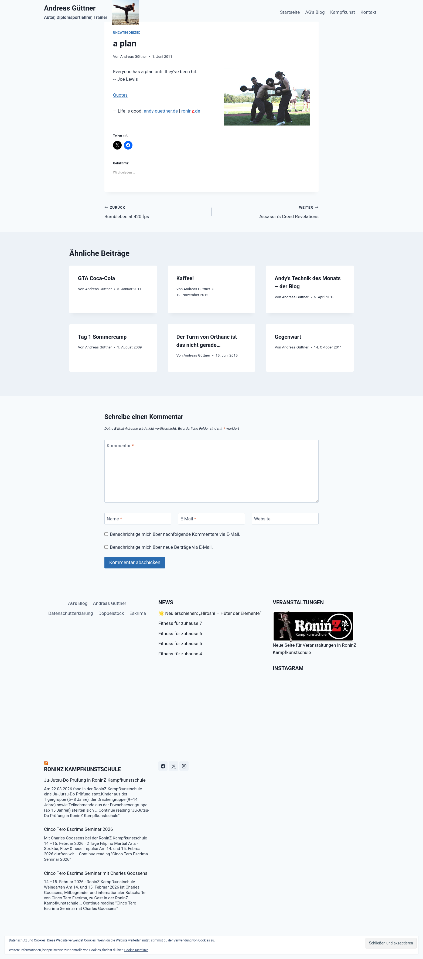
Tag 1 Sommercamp (102, 337)
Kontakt (368, 12)
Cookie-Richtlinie (136, 950)
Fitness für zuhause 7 (180, 623)
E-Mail (188, 518)
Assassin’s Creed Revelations (267, 211)
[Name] (137, 518)
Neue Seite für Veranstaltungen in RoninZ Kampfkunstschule (314, 633)
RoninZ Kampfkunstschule (82, 769)
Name (114, 518)
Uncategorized (127, 33)
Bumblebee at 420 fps (155, 211)
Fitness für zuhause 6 (180, 633)
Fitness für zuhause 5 (180, 643)
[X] (173, 766)
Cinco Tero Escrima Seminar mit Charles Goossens (95, 873)
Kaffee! (185, 278)
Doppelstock (111, 613)
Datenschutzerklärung (70, 613)
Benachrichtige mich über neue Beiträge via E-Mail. (161, 547)
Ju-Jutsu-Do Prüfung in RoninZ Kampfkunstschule (95, 780)
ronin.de (190, 111)
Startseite (290, 12)
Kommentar (120, 445)
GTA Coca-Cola (96, 278)
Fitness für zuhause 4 (180, 653)
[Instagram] (184, 766)
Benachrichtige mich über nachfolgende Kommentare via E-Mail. (175, 534)
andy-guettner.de (161, 111)
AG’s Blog (315, 12)
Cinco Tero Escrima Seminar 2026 (78, 829)
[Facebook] (163, 766)
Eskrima (137, 613)
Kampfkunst (342, 12)
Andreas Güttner (133, 56)
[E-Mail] (211, 518)
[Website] (285, 518)
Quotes (120, 95)
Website (262, 518)
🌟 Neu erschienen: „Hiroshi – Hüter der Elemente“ (209, 613)
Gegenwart (288, 337)
